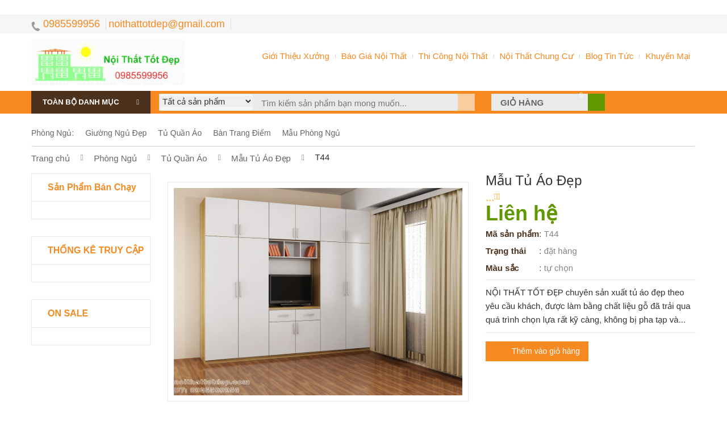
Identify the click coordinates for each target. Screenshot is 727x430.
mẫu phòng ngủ (311, 132)
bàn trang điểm (241, 132)
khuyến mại (667, 56)
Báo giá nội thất (374, 56)
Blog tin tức (610, 56)
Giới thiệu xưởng (295, 56)
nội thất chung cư (537, 56)
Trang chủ (51, 158)
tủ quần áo (180, 132)
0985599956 (65, 24)
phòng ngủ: (52, 132)
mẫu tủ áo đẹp (261, 158)
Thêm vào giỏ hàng (546, 351)
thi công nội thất (453, 56)
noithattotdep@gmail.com (166, 24)
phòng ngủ (116, 158)
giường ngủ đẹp (116, 132)
